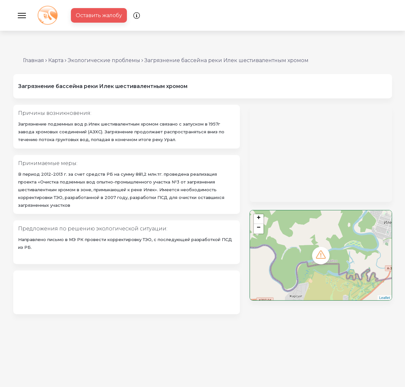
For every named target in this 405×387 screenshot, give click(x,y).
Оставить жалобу (99, 15)
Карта (55, 60)
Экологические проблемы (104, 60)
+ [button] (259, 218)
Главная (33, 60)
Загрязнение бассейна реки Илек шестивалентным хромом (226, 60)
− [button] (259, 228)
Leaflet (384, 298)
